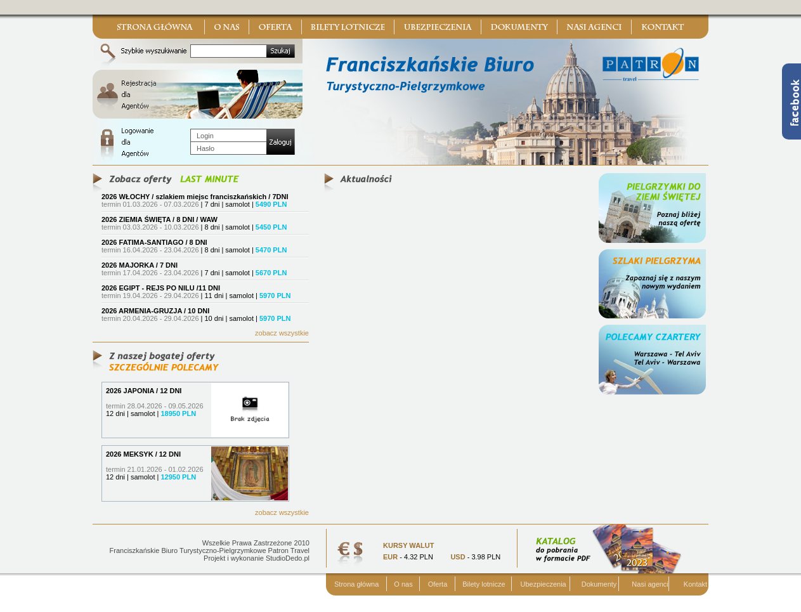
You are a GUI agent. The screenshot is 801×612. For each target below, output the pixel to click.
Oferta (438, 584)
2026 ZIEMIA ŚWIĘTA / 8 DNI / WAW (159, 219)
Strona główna (356, 584)
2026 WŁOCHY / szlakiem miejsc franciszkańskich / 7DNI (195, 196)
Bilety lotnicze (483, 584)
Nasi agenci (650, 584)
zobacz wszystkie (282, 333)
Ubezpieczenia (543, 584)
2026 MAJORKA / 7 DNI (139, 265)
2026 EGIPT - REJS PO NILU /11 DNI (160, 288)
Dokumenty (599, 584)
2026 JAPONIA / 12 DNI (143, 390)
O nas (403, 584)
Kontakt (695, 584)
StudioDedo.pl (287, 558)
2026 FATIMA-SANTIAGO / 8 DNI (154, 242)
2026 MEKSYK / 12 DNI (143, 454)
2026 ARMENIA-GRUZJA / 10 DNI (155, 311)
